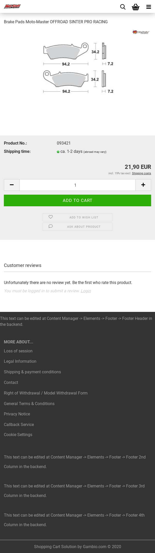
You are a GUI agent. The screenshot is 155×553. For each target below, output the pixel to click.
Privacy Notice (17, 414)
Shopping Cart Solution (55, 546)
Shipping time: (17, 151)
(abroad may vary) (94, 152)
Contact (11, 382)
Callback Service (19, 424)
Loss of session (18, 351)
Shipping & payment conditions (32, 371)
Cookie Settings (18, 434)
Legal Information (20, 361)
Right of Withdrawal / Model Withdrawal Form (46, 393)
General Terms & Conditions (29, 403)
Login (86, 290)
